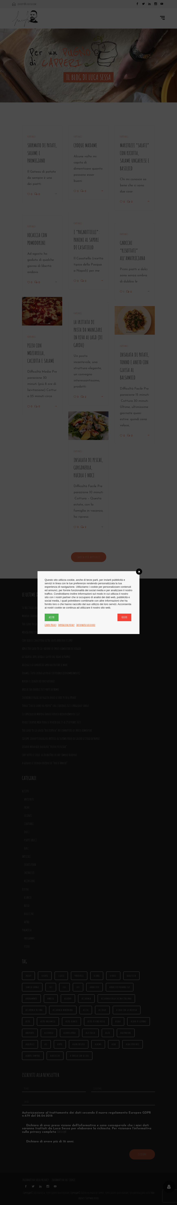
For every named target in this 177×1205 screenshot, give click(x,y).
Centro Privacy (50, 624)
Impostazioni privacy (66, 624)
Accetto (51, 617)
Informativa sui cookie (85, 624)
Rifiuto (124, 617)
